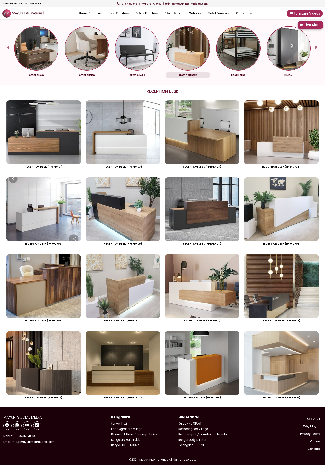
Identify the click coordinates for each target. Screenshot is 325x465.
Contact (314, 449)
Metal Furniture (218, 13)
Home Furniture (90, 13)
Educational (173, 13)
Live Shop (310, 24)
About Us (313, 419)
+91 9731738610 (152, 3)
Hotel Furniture (118, 13)
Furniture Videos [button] (305, 13)
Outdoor (195, 13)
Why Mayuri (311, 426)
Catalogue (244, 13)
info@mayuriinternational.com (186, 3)
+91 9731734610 (129, 3)
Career (315, 441)
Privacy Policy (310, 434)
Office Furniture (146, 13)
